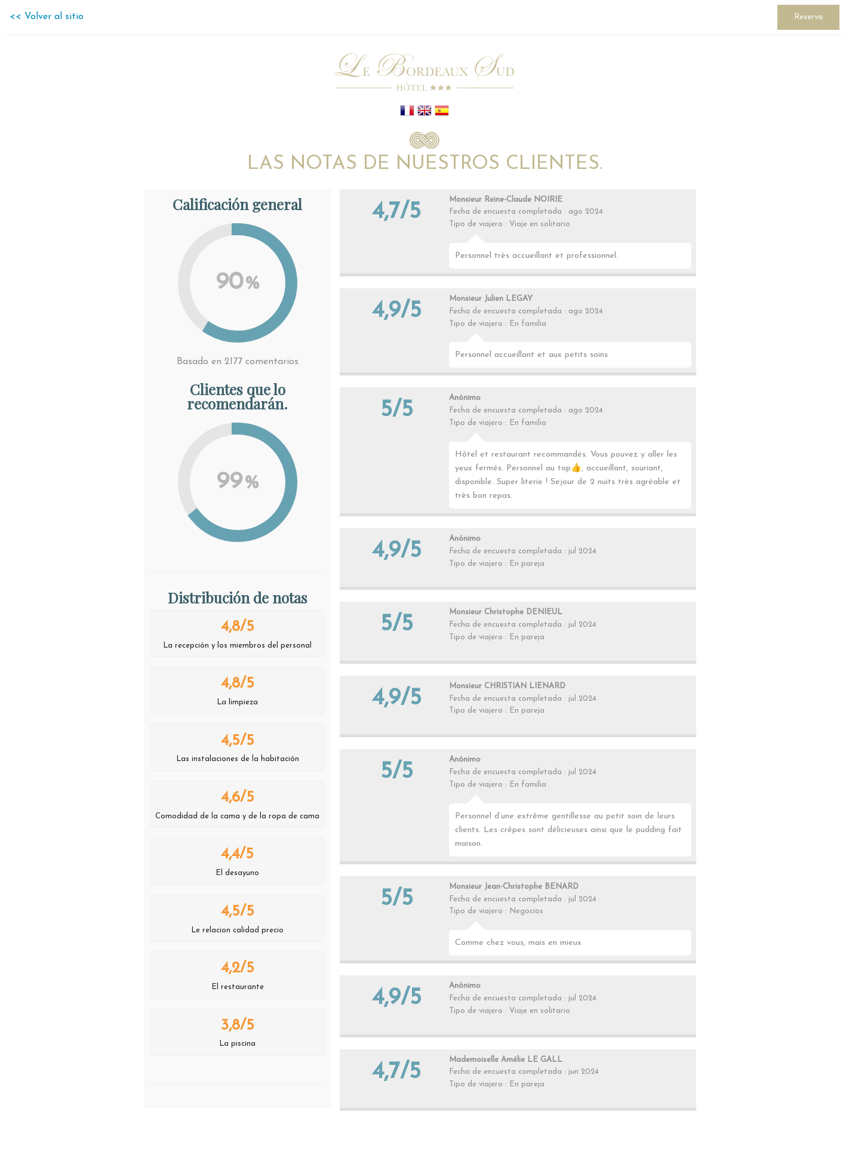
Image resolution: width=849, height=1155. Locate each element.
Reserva (808, 17)
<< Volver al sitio (47, 16)
